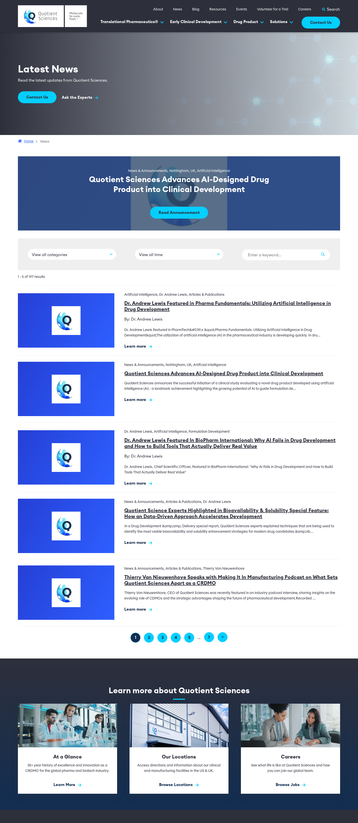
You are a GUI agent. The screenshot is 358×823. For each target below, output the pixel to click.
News (177, 9)
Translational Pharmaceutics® (132, 22)
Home (29, 141)
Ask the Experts (80, 98)
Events (241, 9)
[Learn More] (67, 749)
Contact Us (321, 23)
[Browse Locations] (179, 749)
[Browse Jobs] (290, 749)
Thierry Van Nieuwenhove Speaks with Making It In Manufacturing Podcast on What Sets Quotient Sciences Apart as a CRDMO (231, 580)
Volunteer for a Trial (272, 9)
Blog (195, 9)
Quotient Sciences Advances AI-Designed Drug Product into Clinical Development (223, 373)
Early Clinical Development (198, 22)
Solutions (281, 22)
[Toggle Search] (330, 9)
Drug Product (248, 22)
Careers (304, 9)
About (158, 9)
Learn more (138, 346)
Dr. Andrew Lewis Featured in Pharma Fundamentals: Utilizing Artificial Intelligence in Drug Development (227, 306)
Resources (217, 9)
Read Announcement (179, 213)
